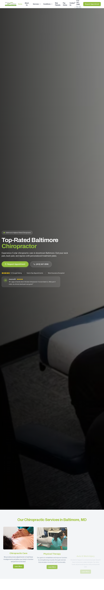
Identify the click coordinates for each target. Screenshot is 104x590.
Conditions (48, 4)
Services (37, 4)
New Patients (57, 4)
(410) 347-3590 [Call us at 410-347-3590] (41, 264)
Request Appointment (92, 4)
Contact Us (72, 4)
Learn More (18, 569)
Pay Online (65, 4)
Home (20, 4)
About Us (27, 4)
